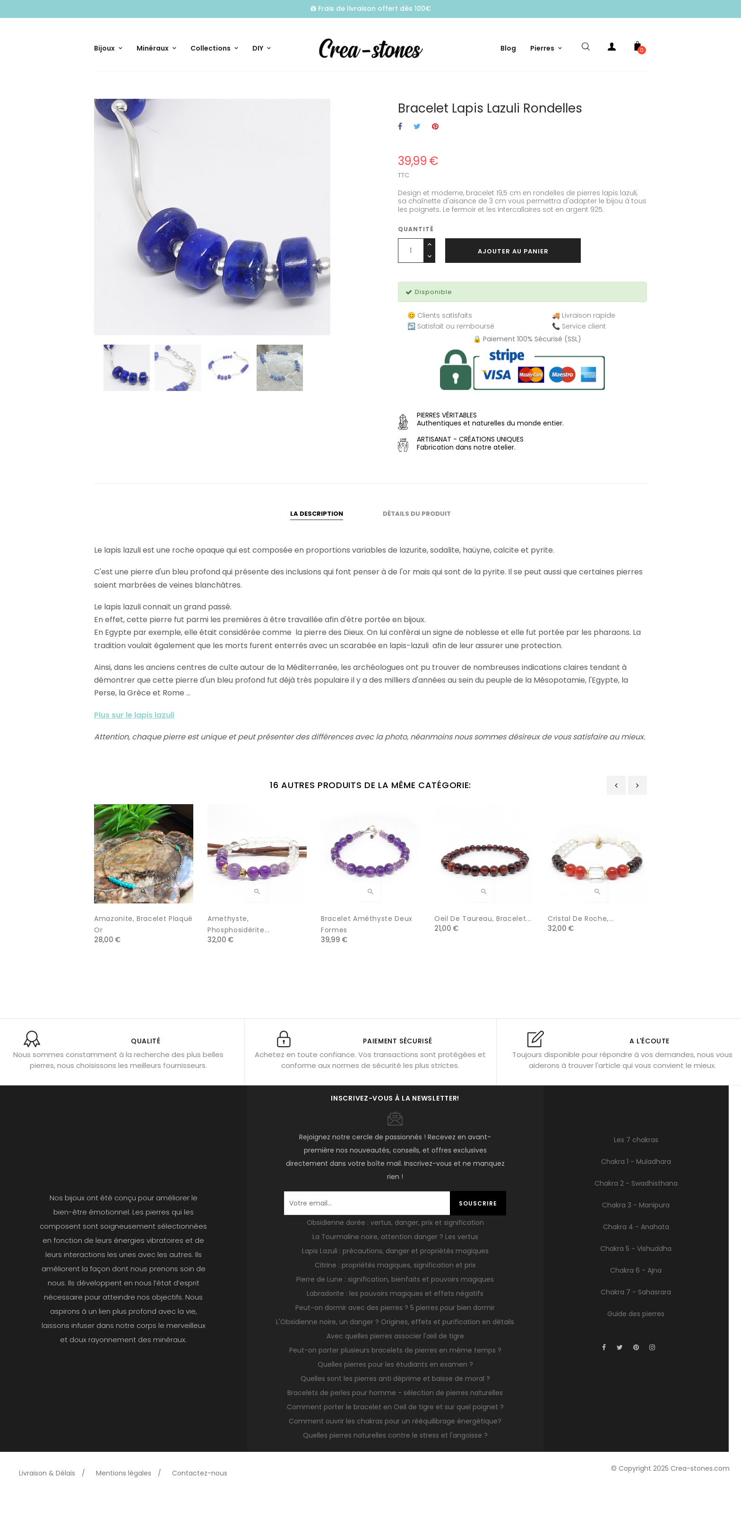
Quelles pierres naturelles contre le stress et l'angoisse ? (395, 1468)
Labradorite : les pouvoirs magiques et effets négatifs (395, 1326)
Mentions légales (123, 1505)
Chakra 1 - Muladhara (636, 1193)
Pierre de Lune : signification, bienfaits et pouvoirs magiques (395, 1312)
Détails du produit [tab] (417, 545)
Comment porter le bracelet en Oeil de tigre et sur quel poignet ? (395, 1439)
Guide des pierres (635, 1346)
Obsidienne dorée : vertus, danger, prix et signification (395, 1255)
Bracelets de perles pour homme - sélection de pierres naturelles (395, 1425)
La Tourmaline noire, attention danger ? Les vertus (395, 1269)
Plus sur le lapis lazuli (134, 747)
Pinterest (435, 159)
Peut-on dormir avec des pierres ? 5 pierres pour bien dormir (395, 1340)
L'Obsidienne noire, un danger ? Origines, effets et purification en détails (395, 1354)
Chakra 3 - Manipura (636, 1237)
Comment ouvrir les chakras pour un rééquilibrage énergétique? (395, 1453)
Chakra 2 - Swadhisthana (636, 1215)
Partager (400, 159)
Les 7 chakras (636, 1172)
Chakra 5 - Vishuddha (636, 1280)
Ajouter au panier (513, 283)
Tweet (417, 159)
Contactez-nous (199, 1505)
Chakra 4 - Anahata (636, 1259)
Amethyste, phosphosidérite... (238, 956)
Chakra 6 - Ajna (636, 1302)
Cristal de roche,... (581, 951)
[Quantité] (411, 282)
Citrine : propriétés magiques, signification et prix (395, 1297)
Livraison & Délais (47, 1505)
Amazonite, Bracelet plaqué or (143, 956)
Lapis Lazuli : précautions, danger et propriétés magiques (395, 1283)
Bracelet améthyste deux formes (367, 956)
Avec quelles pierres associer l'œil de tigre (395, 1368)
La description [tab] (316, 545)
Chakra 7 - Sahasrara (636, 1324)
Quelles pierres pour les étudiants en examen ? (395, 1397)
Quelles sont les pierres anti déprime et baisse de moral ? (395, 1411)
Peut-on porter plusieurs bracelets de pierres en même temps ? (395, 1383)
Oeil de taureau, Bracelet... (482, 951)
